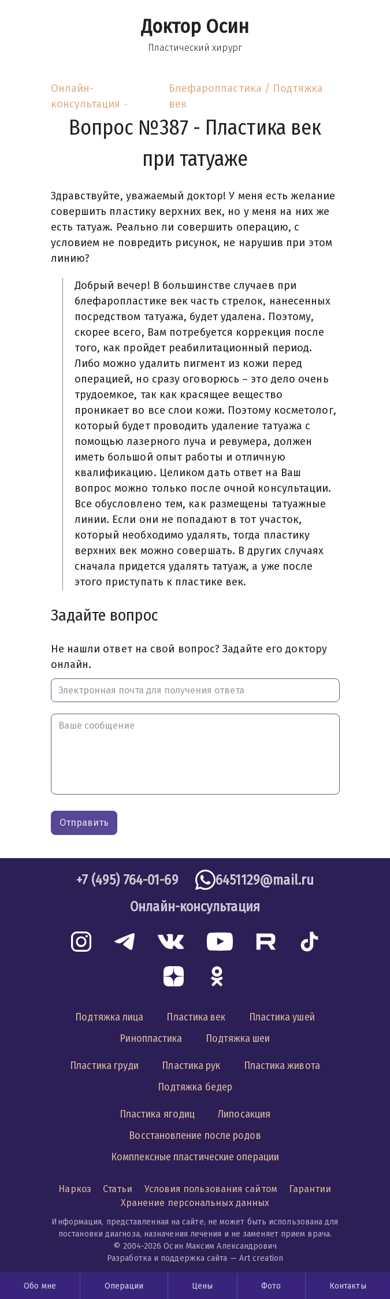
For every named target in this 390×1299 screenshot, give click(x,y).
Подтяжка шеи (238, 1038)
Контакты (347, 1286)
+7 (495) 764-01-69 (127, 880)
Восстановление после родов (195, 1135)
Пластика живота (282, 1065)
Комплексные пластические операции (195, 1156)
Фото (271, 1286)
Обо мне (40, 1286)
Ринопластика (151, 1038)
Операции (124, 1286)
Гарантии (310, 1188)
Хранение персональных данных (195, 1202)
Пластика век (195, 1017)
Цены (202, 1286)
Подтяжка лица (109, 1017)
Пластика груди (104, 1065)
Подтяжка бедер (195, 1087)
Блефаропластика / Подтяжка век (246, 96)
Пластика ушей (282, 1017)
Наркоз (74, 1188)
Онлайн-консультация (86, 96)
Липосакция (244, 1114)
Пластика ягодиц (157, 1114)
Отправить (84, 822)
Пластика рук (191, 1065)
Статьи (118, 1188)
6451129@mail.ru (265, 880)
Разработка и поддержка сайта (167, 1258)
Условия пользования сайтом (210, 1188)
